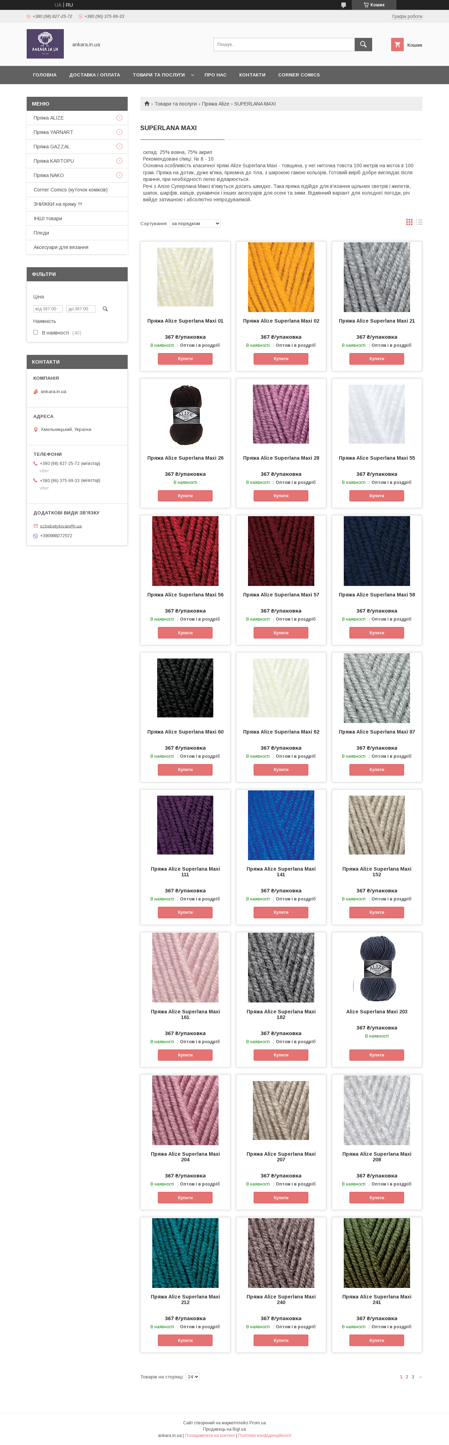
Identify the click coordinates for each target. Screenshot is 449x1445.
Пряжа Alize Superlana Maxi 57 (281, 594)
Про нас (216, 74)
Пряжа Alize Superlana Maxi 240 (281, 1299)
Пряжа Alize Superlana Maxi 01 (185, 321)
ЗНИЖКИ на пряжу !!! (58, 204)
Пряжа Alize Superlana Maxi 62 (281, 732)
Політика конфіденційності (264, 1435)
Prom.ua (257, 1422)
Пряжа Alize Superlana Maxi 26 (185, 458)
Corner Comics (299, 74)
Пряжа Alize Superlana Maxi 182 (281, 1014)
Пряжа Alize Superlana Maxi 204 (185, 1156)
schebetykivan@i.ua (61, 525)
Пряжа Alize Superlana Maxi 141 (281, 871)
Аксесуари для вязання (61, 247)
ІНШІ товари (48, 218)
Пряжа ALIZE (49, 118)
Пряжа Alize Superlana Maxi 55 (377, 458)
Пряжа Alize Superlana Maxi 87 (377, 732)
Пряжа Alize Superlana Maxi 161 (185, 1014)
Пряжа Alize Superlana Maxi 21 (377, 321)
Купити (185, 358)
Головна (44, 74)
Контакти (252, 74)
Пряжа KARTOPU (54, 161)
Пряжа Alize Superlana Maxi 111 (185, 871)
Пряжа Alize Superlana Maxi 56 (185, 594)
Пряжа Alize (215, 104)
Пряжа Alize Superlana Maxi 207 (281, 1156)
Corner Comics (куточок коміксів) (71, 190)
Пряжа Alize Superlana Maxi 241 (376, 1299)
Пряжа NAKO (49, 175)
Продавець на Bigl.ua (224, 1429)
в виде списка (419, 224)
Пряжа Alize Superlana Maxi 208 (376, 1156)
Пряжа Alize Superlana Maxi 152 (376, 871)
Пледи (41, 233)
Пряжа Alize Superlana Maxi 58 (377, 594)
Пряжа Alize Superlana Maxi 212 (185, 1299)
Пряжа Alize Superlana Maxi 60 (185, 732)
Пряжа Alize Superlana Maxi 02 (281, 321)
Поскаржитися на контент (210, 1435)
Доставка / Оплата (94, 74)
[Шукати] (363, 44)
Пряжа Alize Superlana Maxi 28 (281, 458)
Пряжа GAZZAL (52, 146)
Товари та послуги (159, 74)
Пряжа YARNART (53, 132)
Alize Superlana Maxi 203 (377, 1011)
